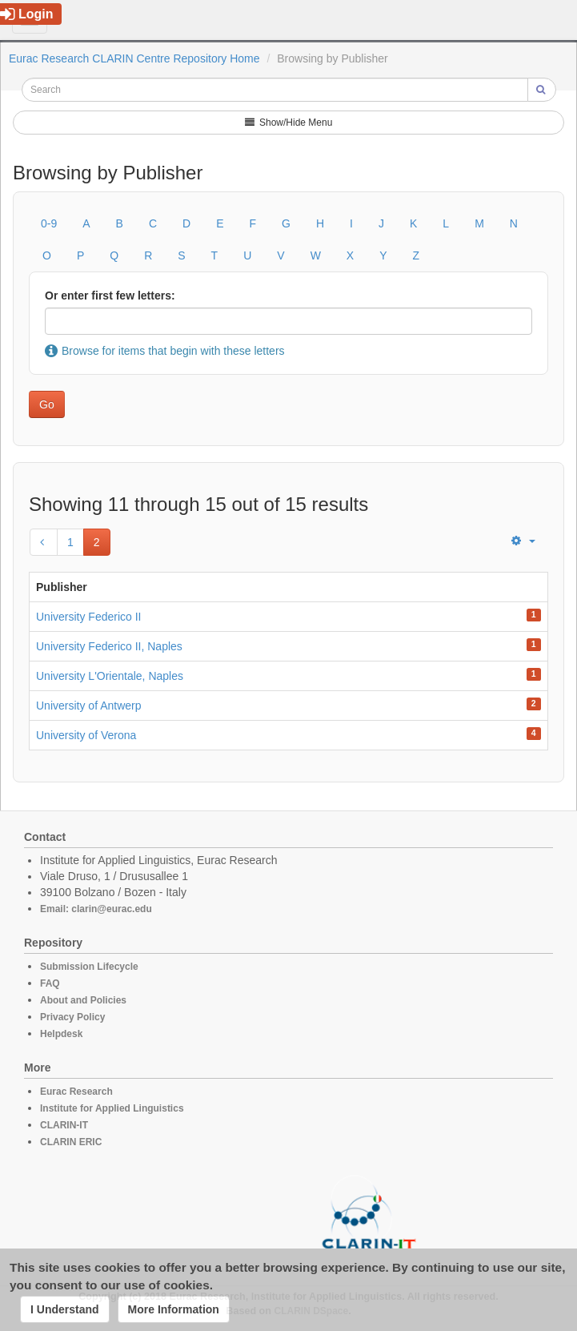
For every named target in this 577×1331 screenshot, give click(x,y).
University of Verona (86, 735)
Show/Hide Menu (289, 122)
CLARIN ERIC (71, 1142)
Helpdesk (61, 1033)
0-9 (49, 223)
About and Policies (83, 1000)
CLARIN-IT (64, 1125)
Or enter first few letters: (110, 295)
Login (27, 14)
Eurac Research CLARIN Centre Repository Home (134, 58)
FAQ (50, 983)
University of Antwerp (89, 705)
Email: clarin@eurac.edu (96, 909)
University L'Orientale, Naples (109, 676)
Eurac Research (76, 1091)
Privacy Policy (72, 1017)
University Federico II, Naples (109, 646)
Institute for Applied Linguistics (112, 1108)
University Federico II (88, 616)
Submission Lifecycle (89, 966)
